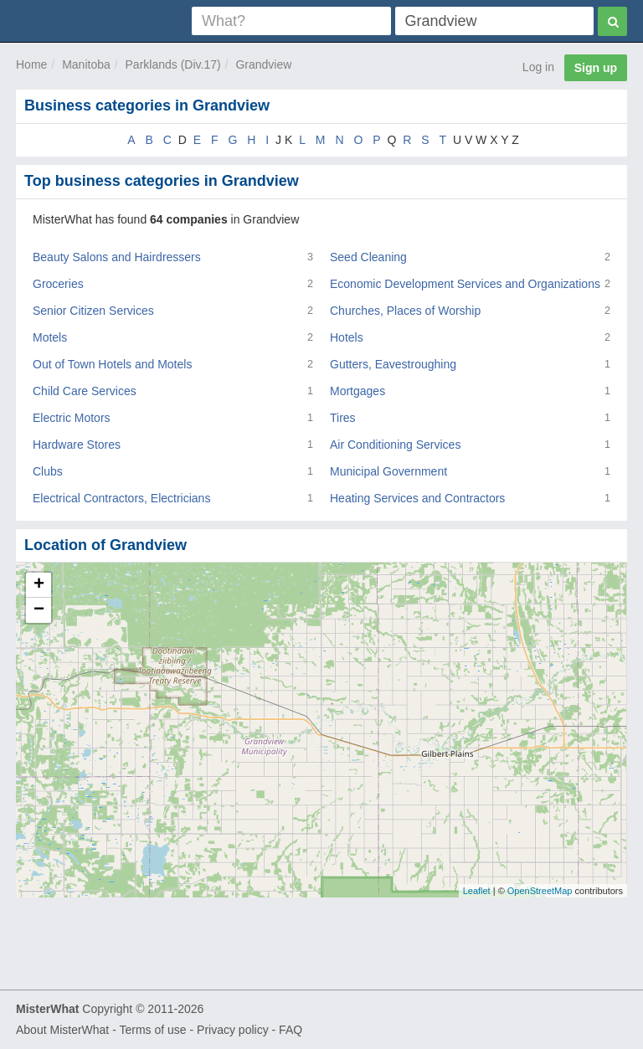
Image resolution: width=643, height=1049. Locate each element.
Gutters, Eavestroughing (393, 364)
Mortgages (357, 391)
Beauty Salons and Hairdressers (117, 257)
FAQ (290, 1029)
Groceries (58, 284)
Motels (50, 337)
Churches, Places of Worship (405, 310)
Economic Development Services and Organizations (465, 284)
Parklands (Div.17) (173, 64)
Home (31, 64)
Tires (343, 417)
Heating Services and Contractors (417, 498)
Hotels (346, 337)
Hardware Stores (77, 444)
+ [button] (38, 585)
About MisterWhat (62, 1029)
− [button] (38, 610)
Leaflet (477, 891)
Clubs (48, 471)
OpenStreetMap (540, 891)
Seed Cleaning (368, 257)
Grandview (263, 64)
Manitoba (86, 64)
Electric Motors (72, 417)
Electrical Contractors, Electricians (121, 498)
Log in (538, 67)
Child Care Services (84, 391)
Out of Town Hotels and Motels (112, 364)
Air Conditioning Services (395, 444)
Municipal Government (388, 471)
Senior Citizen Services (93, 310)
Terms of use (152, 1029)
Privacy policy (233, 1029)
